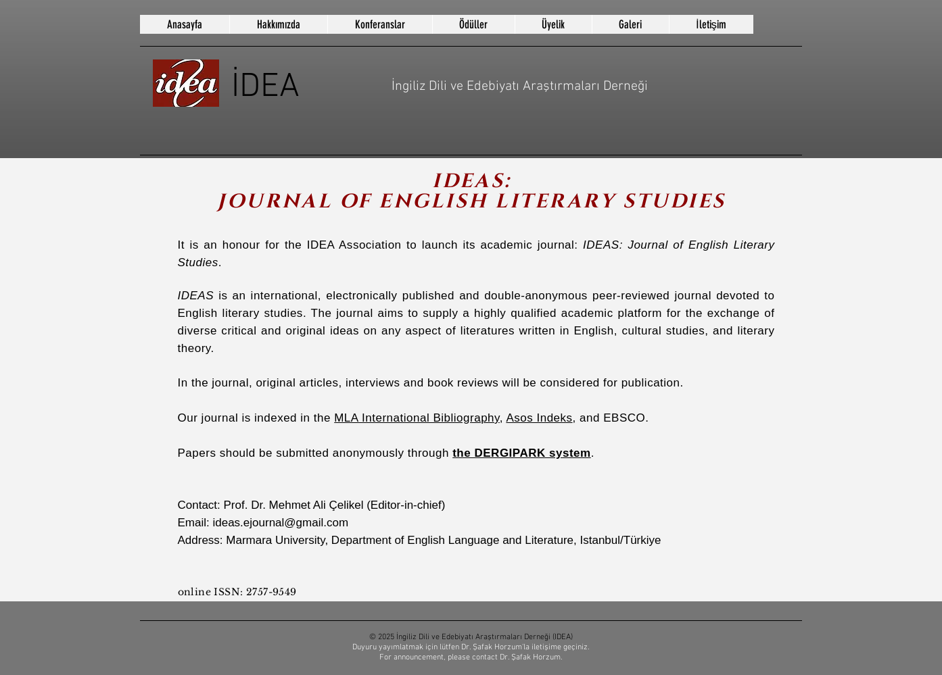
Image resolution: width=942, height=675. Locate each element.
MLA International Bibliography (417, 417)
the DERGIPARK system (521, 453)
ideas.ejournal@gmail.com (280, 522)
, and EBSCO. (611, 417)
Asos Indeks (539, 417)
